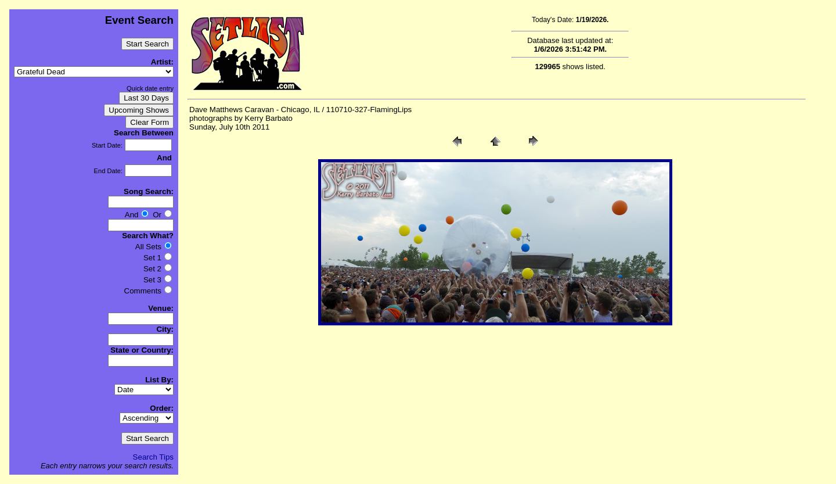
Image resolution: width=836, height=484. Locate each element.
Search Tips (153, 457)
